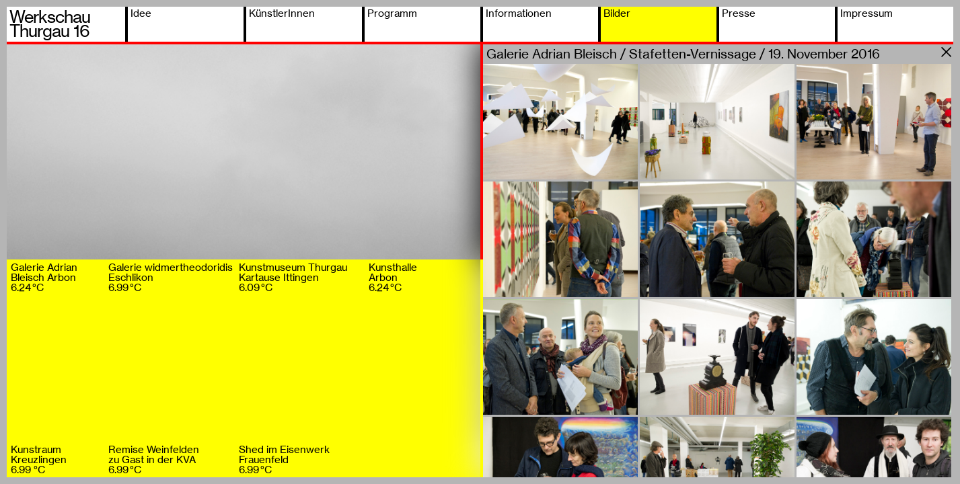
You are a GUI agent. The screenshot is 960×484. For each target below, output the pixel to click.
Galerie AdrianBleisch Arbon (44, 277)
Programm (392, 13)
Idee (141, 13)
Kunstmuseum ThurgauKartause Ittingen (293, 277)
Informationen (519, 13)
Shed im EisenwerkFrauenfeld (284, 459)
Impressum (866, 13)
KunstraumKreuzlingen (39, 459)
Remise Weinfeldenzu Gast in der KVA (153, 459)
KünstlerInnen (282, 13)
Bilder (616, 13)
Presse (738, 13)
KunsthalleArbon (393, 277)
